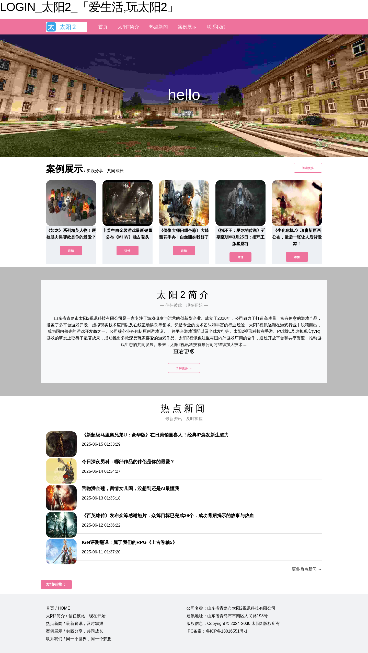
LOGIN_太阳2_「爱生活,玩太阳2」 (89, 7)
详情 (71, 250)
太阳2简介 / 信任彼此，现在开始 (76, 616)
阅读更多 (308, 168)
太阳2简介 (128, 26)
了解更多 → (184, 368)
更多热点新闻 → (307, 569)
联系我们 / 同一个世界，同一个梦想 (78, 639)
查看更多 (184, 351)
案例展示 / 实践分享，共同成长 (74, 631)
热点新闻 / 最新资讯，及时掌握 (74, 623)
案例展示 (187, 26)
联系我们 (216, 26)
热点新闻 (158, 26)
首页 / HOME (58, 608)
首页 (103, 26)
